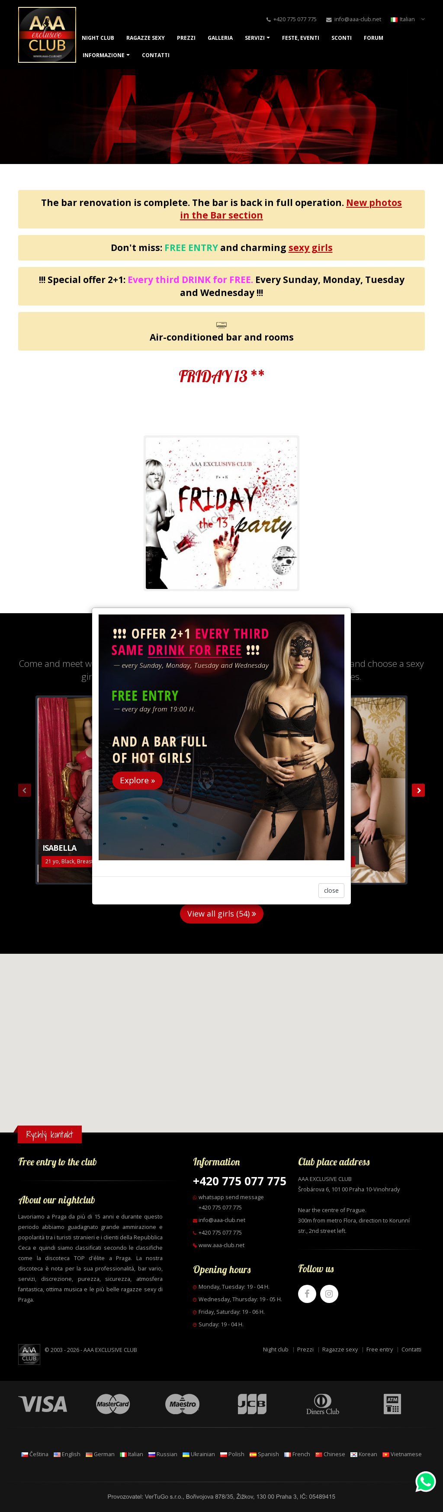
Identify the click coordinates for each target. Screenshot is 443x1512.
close (331, 890)
